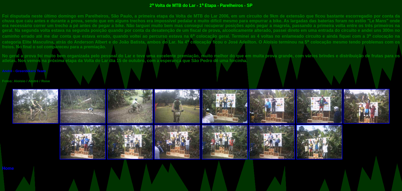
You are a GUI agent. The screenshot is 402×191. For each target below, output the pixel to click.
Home (8, 168)
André (7, 71)
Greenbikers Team (30, 71)
